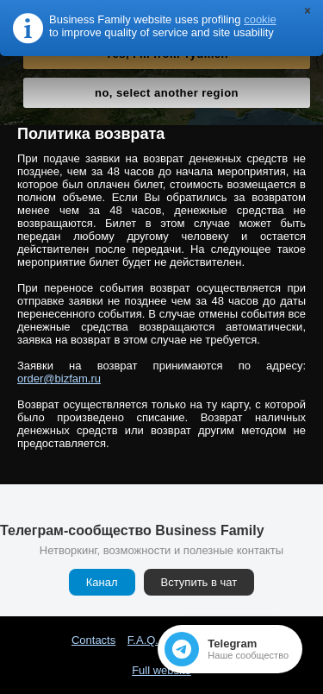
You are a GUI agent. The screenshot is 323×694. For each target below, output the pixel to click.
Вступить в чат (199, 582)
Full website (161, 670)
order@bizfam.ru (59, 378)
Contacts (93, 640)
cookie (260, 19)
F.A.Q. (142, 640)
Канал (102, 582)
